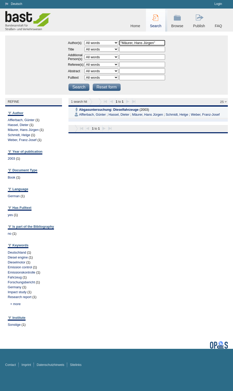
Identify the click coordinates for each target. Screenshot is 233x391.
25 (222, 102)
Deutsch (16, 4)
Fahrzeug (15, 277)
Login (218, 4)
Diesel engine (18, 257)
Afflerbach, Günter (21, 120)
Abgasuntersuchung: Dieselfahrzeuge (108, 110)
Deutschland (17, 252)
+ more (15, 304)
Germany (14, 287)
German (14, 196)
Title (71, 49)
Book (11, 177)
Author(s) (75, 43)
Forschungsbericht (21, 282)
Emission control (20, 267)
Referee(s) (75, 65)
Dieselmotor (16, 262)
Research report (20, 297)
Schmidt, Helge (19, 135)
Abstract (74, 71)
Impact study (17, 292)
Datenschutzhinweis (50, 365)
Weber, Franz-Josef (22, 140)
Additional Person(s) (75, 57)
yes (10, 215)
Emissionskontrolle (21, 272)
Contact (10, 365)
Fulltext (73, 77)
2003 (11, 158)
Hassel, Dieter (18, 125)
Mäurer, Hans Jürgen (23, 130)
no (9, 233)
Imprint (26, 365)
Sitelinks (76, 365)
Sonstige (14, 325)
